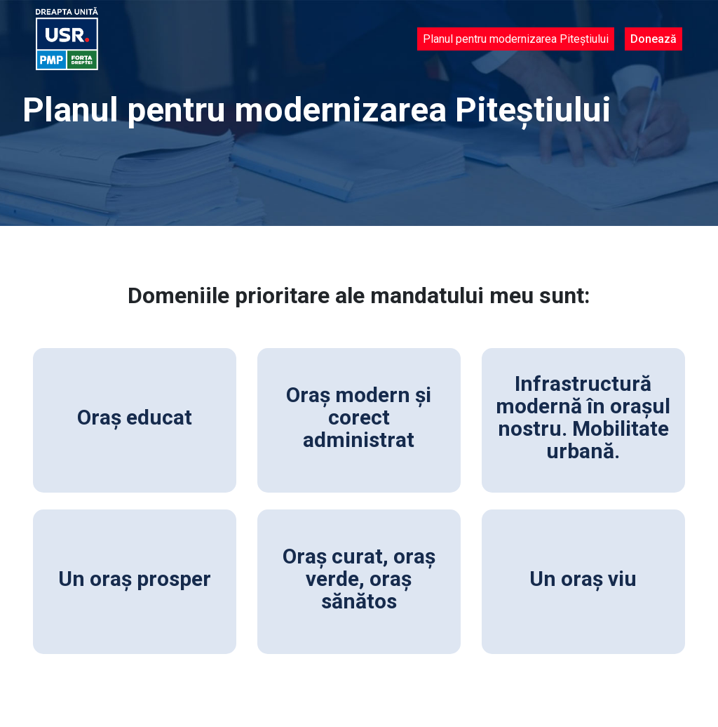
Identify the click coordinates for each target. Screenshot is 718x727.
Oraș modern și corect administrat (358, 417)
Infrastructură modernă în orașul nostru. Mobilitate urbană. (583, 417)
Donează (653, 39)
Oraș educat (134, 417)
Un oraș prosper (134, 578)
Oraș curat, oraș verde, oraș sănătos (359, 578)
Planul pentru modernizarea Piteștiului (516, 39)
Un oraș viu (583, 578)
